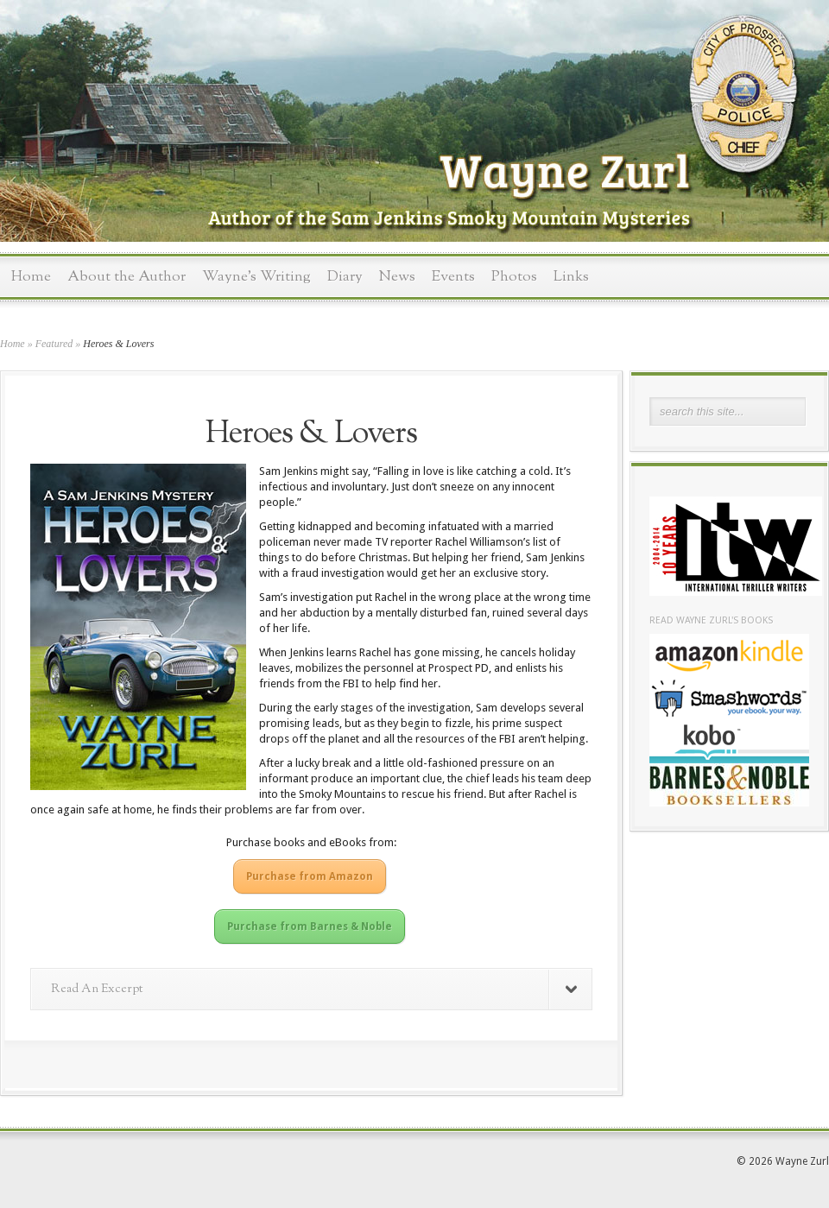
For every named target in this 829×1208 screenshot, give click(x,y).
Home (31, 277)
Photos (514, 277)
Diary (345, 277)
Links (571, 277)
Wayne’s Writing (256, 277)
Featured (54, 344)
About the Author (126, 277)
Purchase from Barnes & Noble (309, 926)
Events (453, 277)
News (397, 277)
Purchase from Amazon (309, 876)
